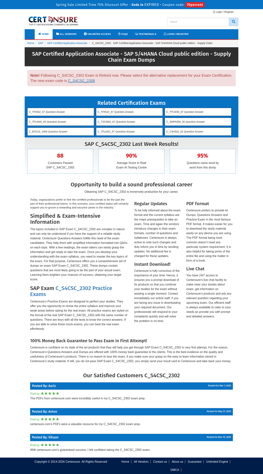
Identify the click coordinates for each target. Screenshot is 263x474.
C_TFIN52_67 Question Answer (47, 111)
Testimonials (145, 33)
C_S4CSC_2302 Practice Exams (71, 291)
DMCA (174, 469)
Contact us (160, 461)
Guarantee (195, 461)
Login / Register (223, 11)
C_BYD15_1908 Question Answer (48, 131)
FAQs (123, 33)
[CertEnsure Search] (233, 22)
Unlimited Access (97, 33)
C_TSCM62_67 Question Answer (116, 121)
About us (177, 461)
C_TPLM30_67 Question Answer (184, 111)
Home (43, 33)
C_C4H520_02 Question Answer (184, 131)
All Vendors (66, 33)
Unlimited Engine (217, 461)
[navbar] (32, 32)
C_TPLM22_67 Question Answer (116, 131)
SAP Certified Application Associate (67, 43)
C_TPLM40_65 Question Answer (47, 121)
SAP (40, 43)
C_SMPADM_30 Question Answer (185, 121)
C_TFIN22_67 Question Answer (116, 111)
